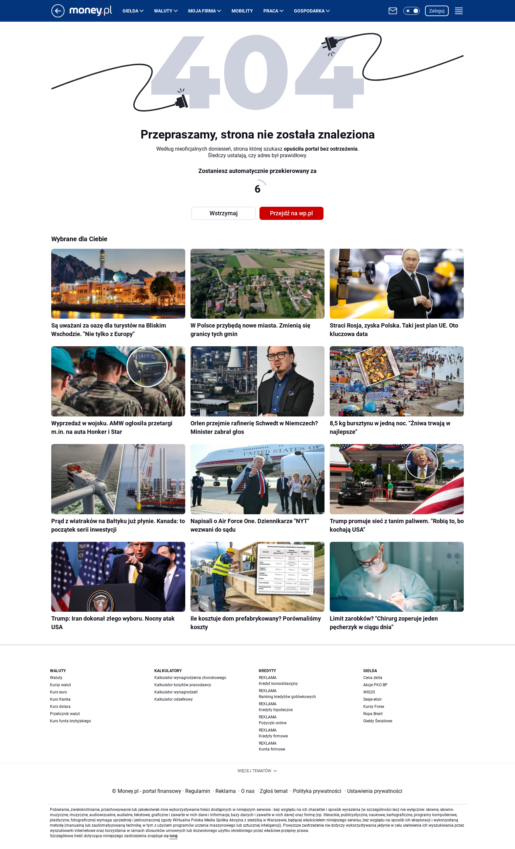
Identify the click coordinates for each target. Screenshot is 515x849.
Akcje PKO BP (375, 685)
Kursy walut (60, 685)
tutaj (173, 836)
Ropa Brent (373, 713)
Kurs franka (60, 699)
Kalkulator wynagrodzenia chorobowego (190, 677)
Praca (270, 10)
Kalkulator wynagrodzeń (176, 692)
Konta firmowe (272, 749)
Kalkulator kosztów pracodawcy (182, 685)
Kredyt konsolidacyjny (278, 683)
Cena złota (372, 677)
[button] (411, 11)
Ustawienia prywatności (373, 791)
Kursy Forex (373, 706)
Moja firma (202, 10)
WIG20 (369, 692)
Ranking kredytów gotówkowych (287, 696)
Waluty (163, 10)
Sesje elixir (372, 699)
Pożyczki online (272, 723)
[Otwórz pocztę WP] (393, 11)
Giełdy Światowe (377, 721)
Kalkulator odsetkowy (173, 699)
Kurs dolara (60, 706)
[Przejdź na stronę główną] (58, 15)
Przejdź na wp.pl (291, 213)
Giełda (130, 10)
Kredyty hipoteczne (276, 710)
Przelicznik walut (65, 713)
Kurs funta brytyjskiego (70, 721)
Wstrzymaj (224, 213)
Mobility (242, 10)
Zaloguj (436, 10)
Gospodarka (309, 10)
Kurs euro (58, 692)
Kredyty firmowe (273, 736)
